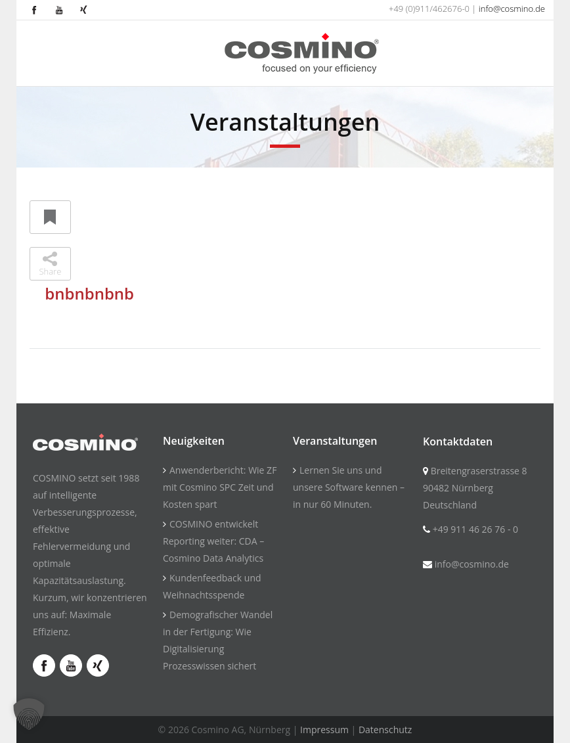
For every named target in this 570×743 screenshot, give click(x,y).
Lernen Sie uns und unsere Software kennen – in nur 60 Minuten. (349, 487)
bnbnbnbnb (89, 293)
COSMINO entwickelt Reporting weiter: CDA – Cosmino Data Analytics (213, 541)
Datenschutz (385, 729)
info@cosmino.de (512, 8)
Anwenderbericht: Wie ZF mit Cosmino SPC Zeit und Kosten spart (219, 487)
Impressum (324, 729)
